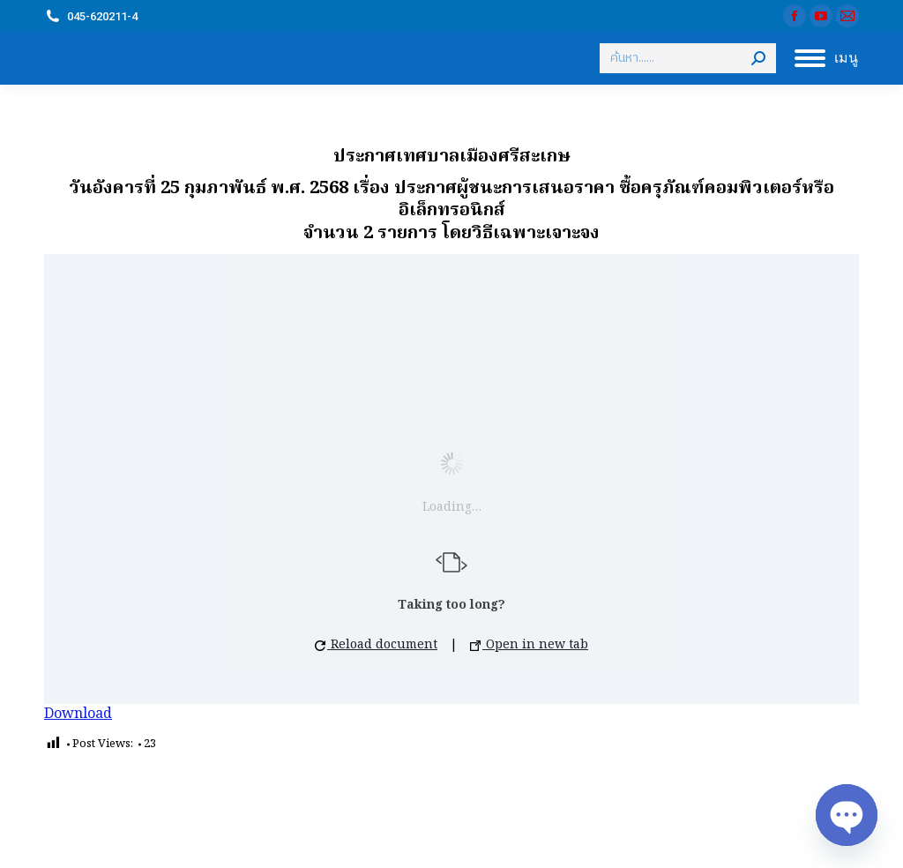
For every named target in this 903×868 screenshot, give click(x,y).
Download (78, 714)
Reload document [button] (376, 645)
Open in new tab (529, 645)
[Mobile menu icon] (826, 58)
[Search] (688, 58)
